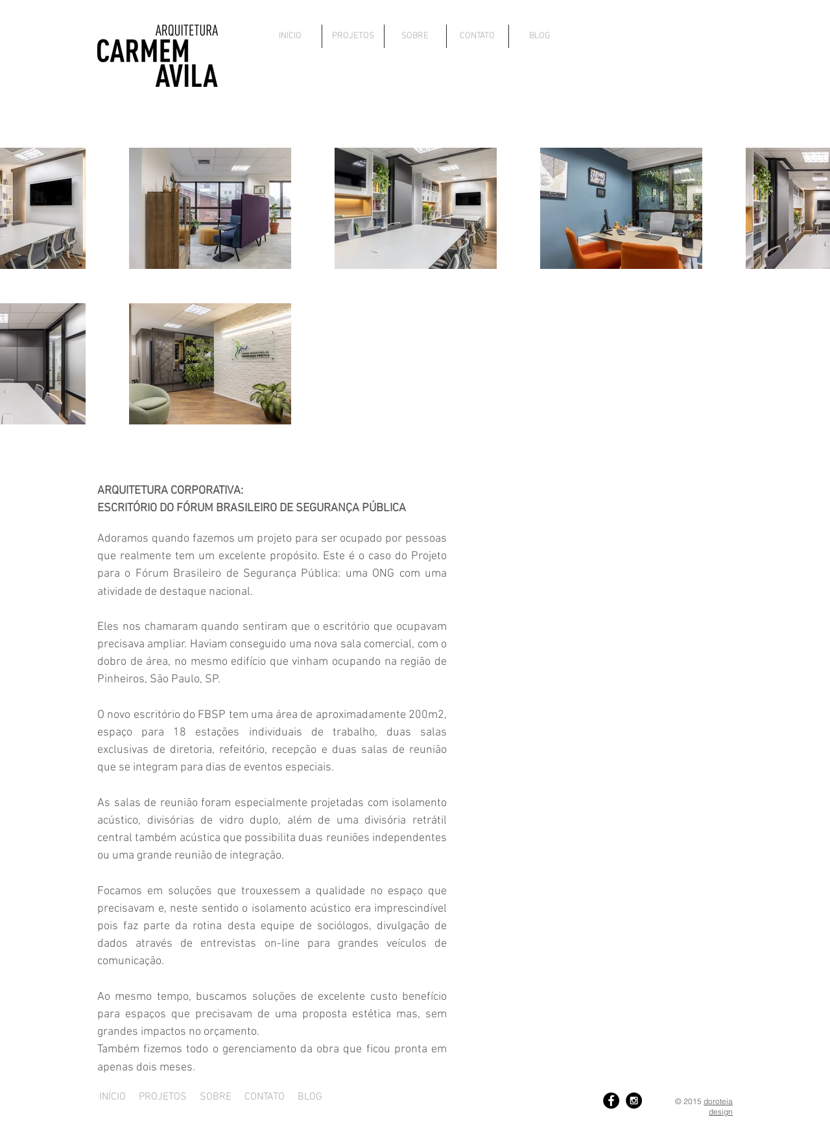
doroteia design (718, 1106)
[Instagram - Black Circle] (634, 1100)
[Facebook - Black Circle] (611, 1100)
